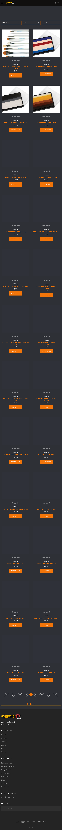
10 (48, 694)
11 (53, 694)
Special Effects (6, 773)
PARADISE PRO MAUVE (46, 564)
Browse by (10, 22)
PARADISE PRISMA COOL (16, 232)
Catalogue (4, 738)
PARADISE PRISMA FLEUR (15, 177)
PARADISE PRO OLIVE (16, 564)
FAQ (2, 748)
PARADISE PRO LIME (15, 673)
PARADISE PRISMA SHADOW (15, 123)
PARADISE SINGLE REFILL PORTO (46, 287)
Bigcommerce (39, 826)
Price (31, 22)
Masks (3, 780)
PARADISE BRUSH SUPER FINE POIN (15, 67)
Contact (3, 752)
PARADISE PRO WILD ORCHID (16, 455)
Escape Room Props (7, 766)
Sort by (51, 22)
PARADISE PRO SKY (46, 455)
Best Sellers (5, 787)
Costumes (4, 783)
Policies (3, 745)
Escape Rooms (6, 770)
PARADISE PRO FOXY (46, 673)
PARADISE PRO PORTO (46, 509)
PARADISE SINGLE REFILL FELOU (46, 343)
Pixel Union (21, 826)
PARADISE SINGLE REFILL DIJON (46, 399)
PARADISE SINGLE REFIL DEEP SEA (15, 399)
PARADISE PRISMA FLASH (46, 177)
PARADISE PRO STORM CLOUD (15, 509)
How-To (3, 735)
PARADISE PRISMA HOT (46, 123)
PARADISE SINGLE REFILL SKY (15, 286)
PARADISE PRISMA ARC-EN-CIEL (46, 232)
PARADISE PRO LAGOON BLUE (46, 618)
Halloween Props (6, 763)
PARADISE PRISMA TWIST (46, 67)
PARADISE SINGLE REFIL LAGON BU (15, 343)
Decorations (5, 776)
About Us (4, 742)
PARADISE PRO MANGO (15, 618)
